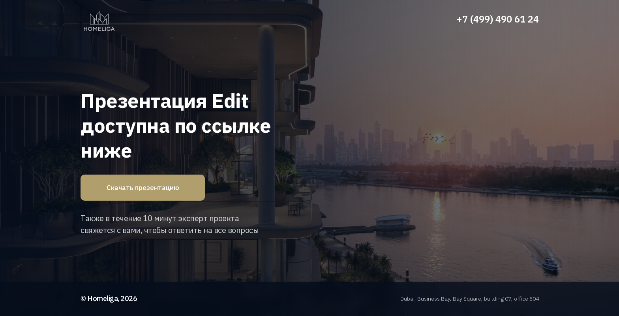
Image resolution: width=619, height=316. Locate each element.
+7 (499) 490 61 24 (497, 19)
